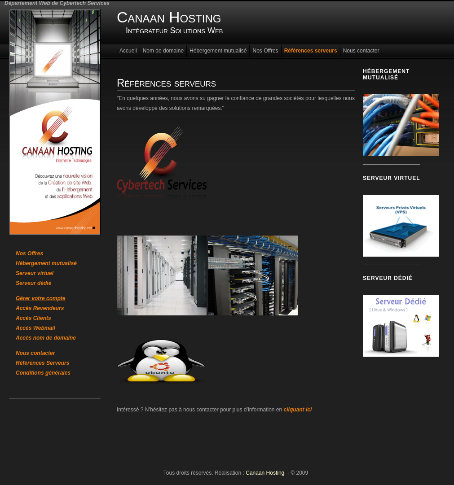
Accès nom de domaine (46, 338)
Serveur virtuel (34, 273)
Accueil (128, 51)
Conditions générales (43, 373)
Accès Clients (33, 318)
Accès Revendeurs (40, 308)
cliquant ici (298, 409)
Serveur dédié (33, 283)
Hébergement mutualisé (46, 263)
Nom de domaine (163, 51)
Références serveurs (310, 51)
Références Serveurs (42, 363)
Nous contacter (35, 353)
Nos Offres (265, 51)
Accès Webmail (35, 328)
